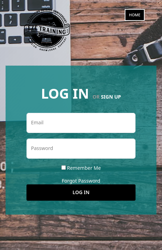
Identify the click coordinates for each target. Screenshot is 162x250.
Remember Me (84, 168)
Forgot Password (81, 180)
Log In (80, 192)
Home (134, 14)
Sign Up (111, 96)
